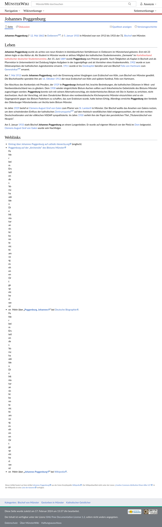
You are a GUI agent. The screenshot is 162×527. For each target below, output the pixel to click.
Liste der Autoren (28, 488)
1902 (132, 62)
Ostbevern (54, 35)
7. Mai (12, 75)
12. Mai (34, 35)
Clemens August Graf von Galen (45, 108)
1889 (63, 58)
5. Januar (68, 35)
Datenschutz (11, 522)
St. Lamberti (85, 108)
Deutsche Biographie (65, 309)
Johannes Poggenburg (36, 471)
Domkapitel (88, 65)
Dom (137, 124)
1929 (56, 84)
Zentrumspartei (64, 111)
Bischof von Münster (28, 502)
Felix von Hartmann (131, 65)
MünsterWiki (17, 3)
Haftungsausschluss (51, 522)
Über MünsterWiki (29, 522)
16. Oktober (48, 78)
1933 (76, 35)
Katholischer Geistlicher (78, 502)
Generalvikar (13, 69)
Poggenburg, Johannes (36, 309)
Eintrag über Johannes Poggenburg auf (39, 144)
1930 (53, 88)
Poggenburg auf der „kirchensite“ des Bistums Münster (36, 147)
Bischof (128, 35)
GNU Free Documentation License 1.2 (65, 517)
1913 (18, 75)
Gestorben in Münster (52, 502)
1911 (66, 65)
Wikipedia (60, 471)
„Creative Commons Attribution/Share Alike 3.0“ (132, 485)
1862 (41, 35)
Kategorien (10, 502)
